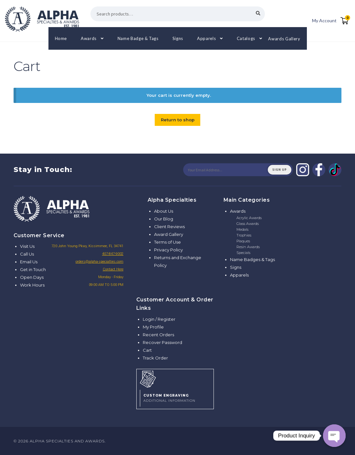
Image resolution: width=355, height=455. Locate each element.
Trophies (243, 235)
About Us (163, 211)
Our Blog (163, 218)
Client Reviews (169, 226)
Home (61, 38)
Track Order (155, 357)
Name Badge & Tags (138, 38)
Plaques (243, 241)
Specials (243, 252)
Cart (147, 350)
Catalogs (246, 38)
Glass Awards (247, 223)
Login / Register (159, 319)
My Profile (153, 326)
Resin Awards (248, 247)
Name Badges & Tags (252, 259)
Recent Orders (158, 334)
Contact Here (113, 269)
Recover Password (162, 342)
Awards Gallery (284, 38)
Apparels (206, 38)
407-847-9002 (112, 254)
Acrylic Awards (249, 218)
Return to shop (177, 119)
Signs (177, 38)
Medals (242, 229)
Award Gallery (168, 234)
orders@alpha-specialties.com (99, 261)
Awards (89, 38)
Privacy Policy (168, 249)
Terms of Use (167, 242)
